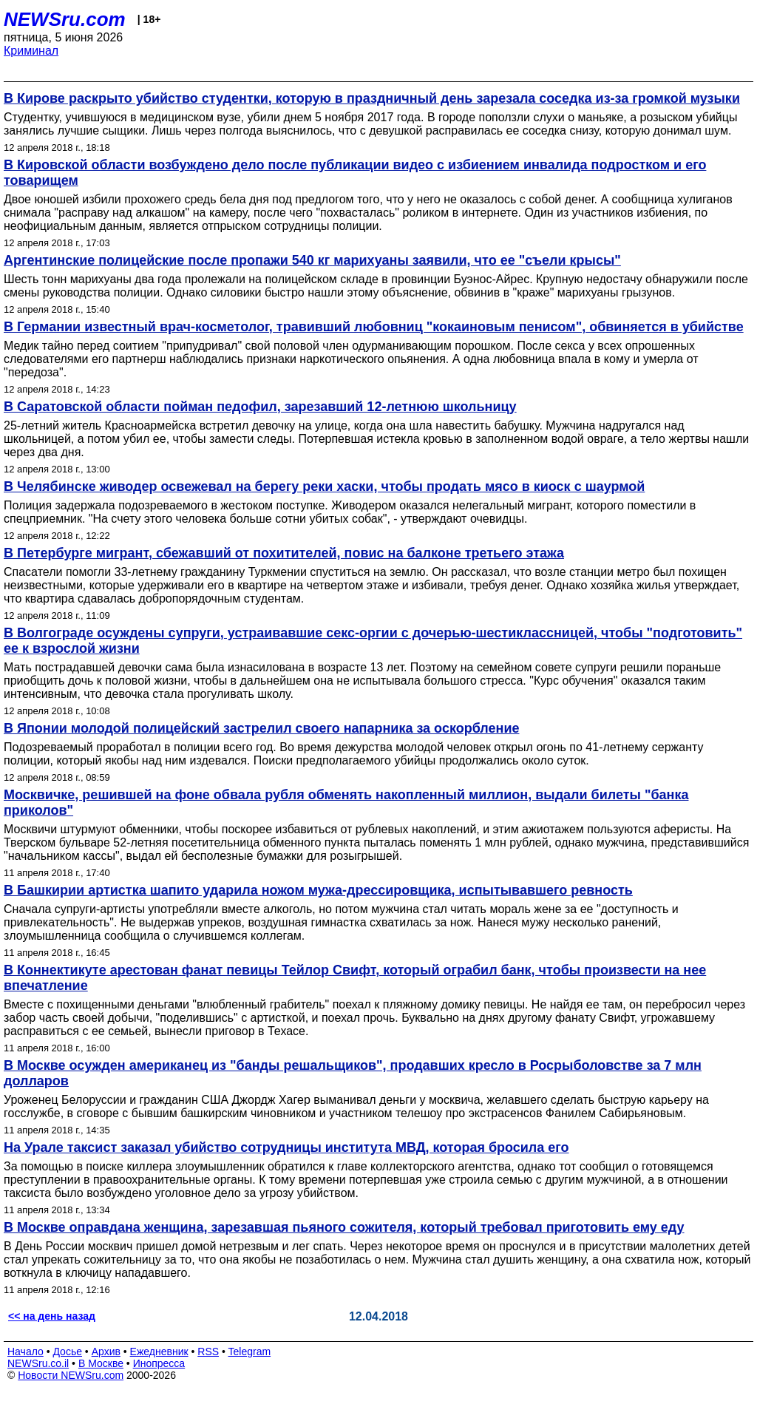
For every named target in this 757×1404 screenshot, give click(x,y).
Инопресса (159, 1363)
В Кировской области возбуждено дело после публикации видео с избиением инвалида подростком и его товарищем (355, 172)
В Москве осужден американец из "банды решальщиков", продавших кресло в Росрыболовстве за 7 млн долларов (353, 1073)
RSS (208, 1351)
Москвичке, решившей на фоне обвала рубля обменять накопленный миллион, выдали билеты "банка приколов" (346, 802)
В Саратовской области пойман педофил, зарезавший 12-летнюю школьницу (260, 406)
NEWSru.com (65, 19)
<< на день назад (51, 1316)
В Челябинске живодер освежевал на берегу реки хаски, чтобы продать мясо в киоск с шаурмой (324, 486)
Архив (106, 1351)
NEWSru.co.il (38, 1363)
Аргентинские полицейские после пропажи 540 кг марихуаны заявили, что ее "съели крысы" (312, 260)
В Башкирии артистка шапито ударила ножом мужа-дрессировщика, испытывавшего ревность (318, 890)
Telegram (249, 1351)
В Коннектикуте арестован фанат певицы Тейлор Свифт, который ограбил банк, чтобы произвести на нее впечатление (355, 978)
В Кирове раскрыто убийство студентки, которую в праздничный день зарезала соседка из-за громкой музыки (372, 98)
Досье (67, 1351)
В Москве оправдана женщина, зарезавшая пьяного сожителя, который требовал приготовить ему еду (344, 1227)
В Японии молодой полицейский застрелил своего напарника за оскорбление (261, 728)
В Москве (100, 1363)
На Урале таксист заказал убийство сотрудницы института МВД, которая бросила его (286, 1147)
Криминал (31, 50)
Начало (25, 1351)
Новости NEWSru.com (70, 1375)
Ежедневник (159, 1351)
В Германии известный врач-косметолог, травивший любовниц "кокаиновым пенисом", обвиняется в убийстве (374, 326)
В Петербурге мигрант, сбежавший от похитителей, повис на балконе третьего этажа (284, 553)
